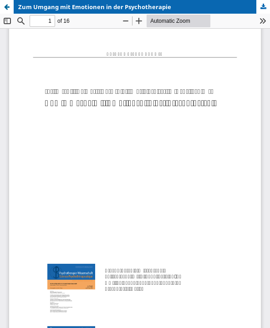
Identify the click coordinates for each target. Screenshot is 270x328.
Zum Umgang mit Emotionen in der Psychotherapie (94, 7)
